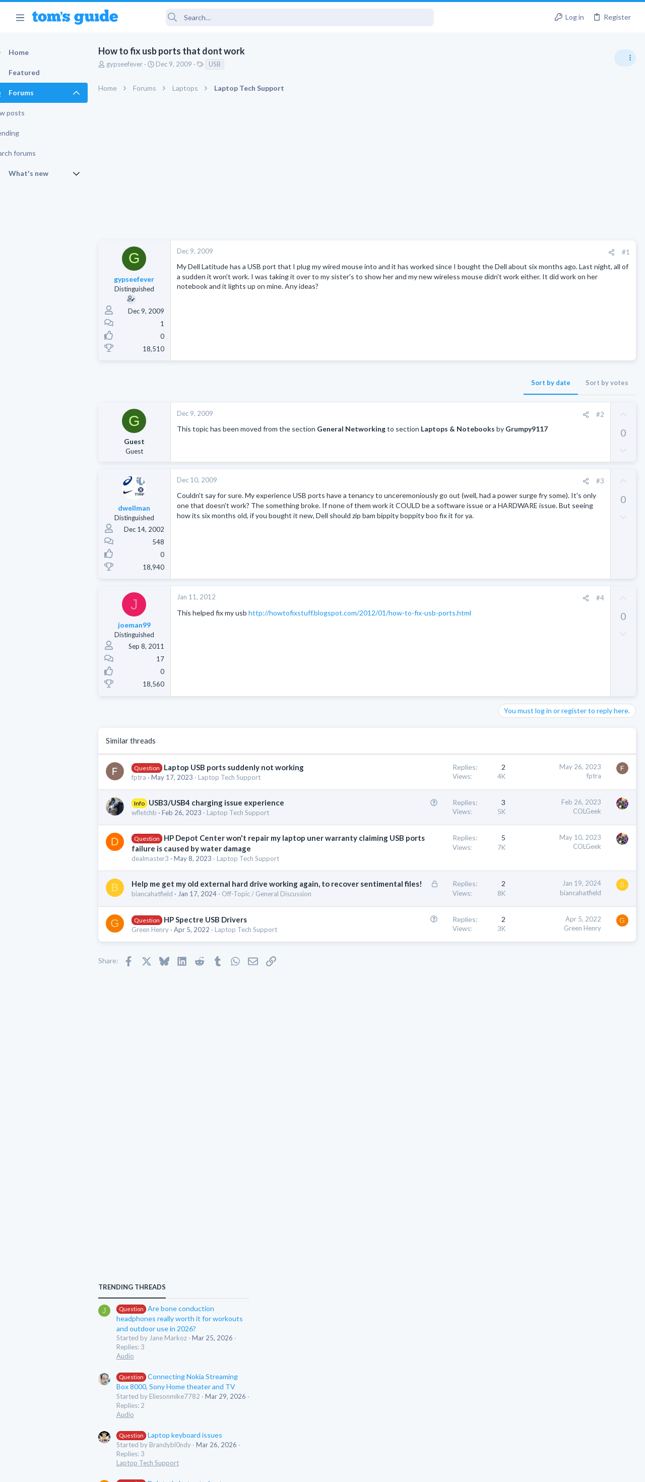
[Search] (283, 17)
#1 (464, 252)
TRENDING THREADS (517, 548)
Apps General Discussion (538, 881)
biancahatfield (169, 985)
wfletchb (161, 843)
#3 (438, 481)
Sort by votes (444, 383)
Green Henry (167, 1040)
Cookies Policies (284, 1467)
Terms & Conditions (417, 1467)
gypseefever (142, 64)
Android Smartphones (534, 773)
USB (232, 64)
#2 (438, 414)
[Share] (449, 252)
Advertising (214, 1467)
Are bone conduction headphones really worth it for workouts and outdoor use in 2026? (565, 579)
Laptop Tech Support (533, 724)
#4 (438, 598)
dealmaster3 (167, 919)
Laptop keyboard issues (555, 696)
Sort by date (388, 383)
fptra (156, 788)
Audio (511, 617)
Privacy (348, 1467)
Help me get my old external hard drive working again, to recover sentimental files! (207, 964)
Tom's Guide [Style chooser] (563, 1425)
